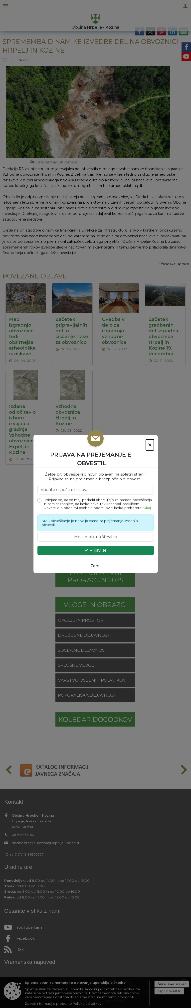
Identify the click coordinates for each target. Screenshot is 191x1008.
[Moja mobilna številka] (95, 537)
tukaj (147, 508)
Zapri (95, 566)
